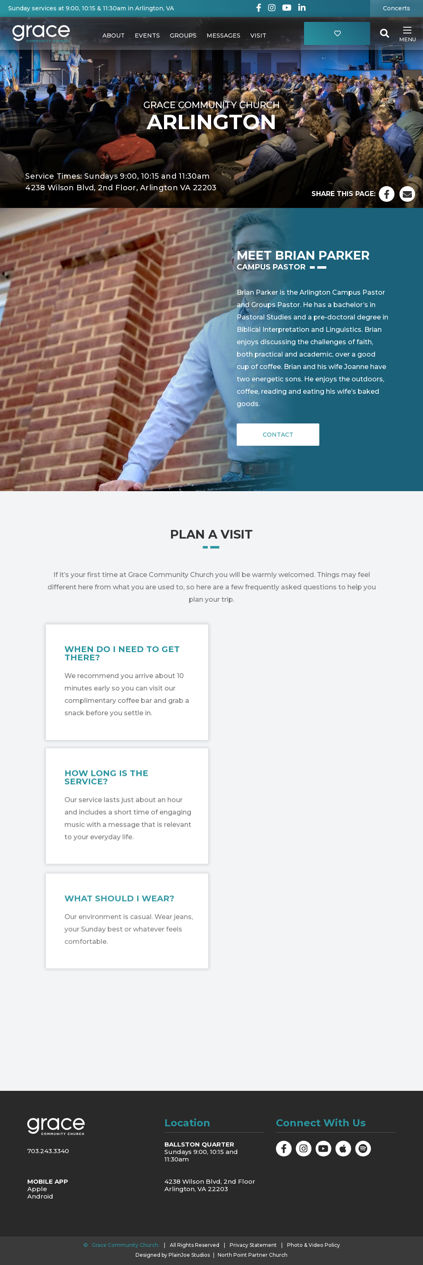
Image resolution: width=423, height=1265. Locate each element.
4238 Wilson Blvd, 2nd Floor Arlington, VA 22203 (209, 1185)
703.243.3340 (48, 1151)
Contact (278, 434)
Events (147, 35)
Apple (37, 1189)
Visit (258, 35)
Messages (223, 35)
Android (40, 1196)
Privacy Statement (253, 1245)
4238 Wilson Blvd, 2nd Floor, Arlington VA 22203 (120, 187)
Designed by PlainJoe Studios (172, 1255)
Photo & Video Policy (313, 1245)
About (113, 35)
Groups (183, 35)
